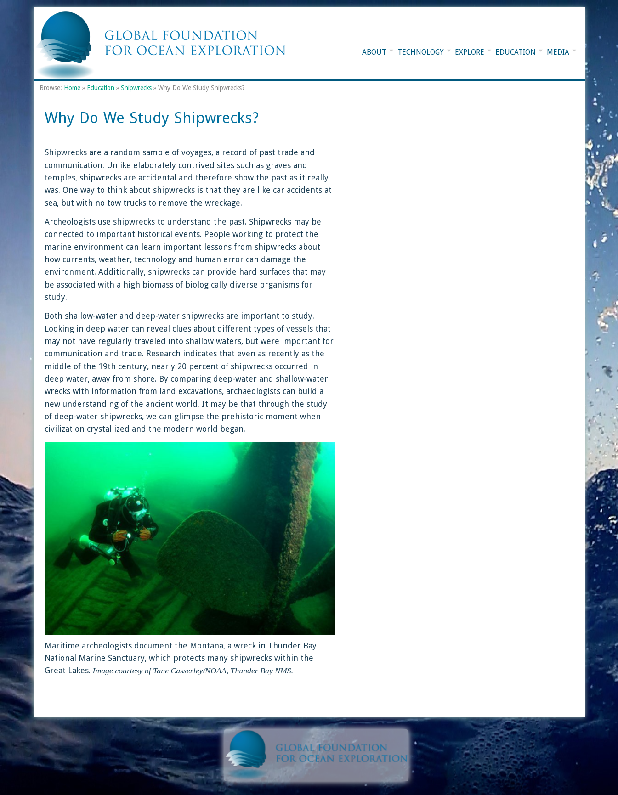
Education (515, 52)
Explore (469, 52)
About (374, 52)
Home (72, 87)
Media (558, 52)
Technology (420, 52)
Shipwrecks (136, 87)
